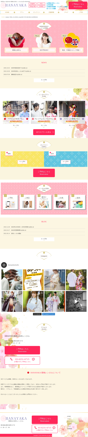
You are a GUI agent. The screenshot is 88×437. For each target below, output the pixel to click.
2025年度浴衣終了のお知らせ (19, 68)
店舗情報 (69, 428)
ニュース (69, 423)
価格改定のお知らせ (16, 74)
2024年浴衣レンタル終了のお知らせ (21, 71)
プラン (69, 419)
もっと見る (44, 79)
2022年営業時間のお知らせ (18, 230)
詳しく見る (16, 125)
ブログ (69, 426)
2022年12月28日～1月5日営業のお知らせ (22, 227)
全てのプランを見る (43, 132)
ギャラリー (70, 421)
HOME (2, 17)
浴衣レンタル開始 (16, 233)
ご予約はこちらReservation (78, 5)
